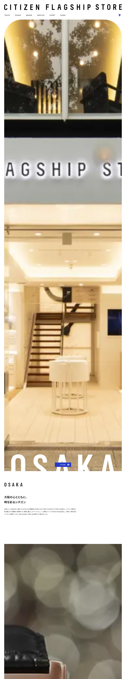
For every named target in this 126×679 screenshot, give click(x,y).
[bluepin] (119, 15)
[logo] (63, 7)
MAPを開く (65, 465)
